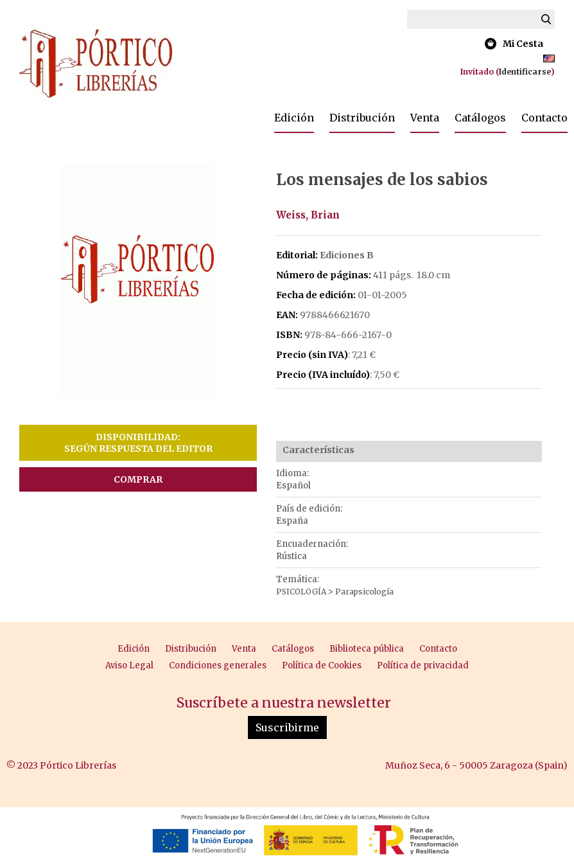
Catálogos (480, 117)
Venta (424, 117)
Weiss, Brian (308, 215)
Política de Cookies (321, 665)
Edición (294, 117)
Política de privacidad (423, 665)
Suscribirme (287, 727)
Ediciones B (347, 255)
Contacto (544, 117)
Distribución (362, 117)
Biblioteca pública (366, 648)
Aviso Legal (129, 665)
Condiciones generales (217, 665)
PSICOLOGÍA (302, 591)
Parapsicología (364, 591)
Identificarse (525, 71)
